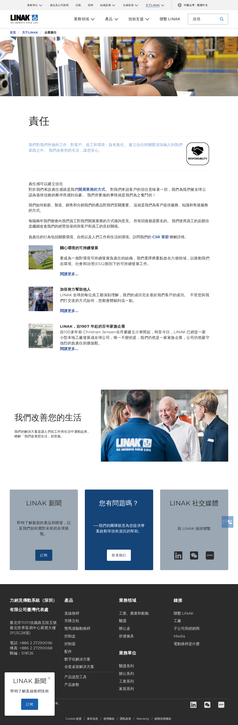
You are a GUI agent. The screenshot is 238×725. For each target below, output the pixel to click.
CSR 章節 (160, 237)
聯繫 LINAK (183, 613)
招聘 (90, 5)
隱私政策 (125, 718)
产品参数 (71, 684)
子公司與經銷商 (187, 628)
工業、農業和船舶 (134, 613)
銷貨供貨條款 (163, 718)
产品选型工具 (75, 677)
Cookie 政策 (74, 718)
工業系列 (126, 681)
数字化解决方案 (77, 659)
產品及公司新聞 (59, 5)
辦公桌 (124, 628)
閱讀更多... (69, 274)
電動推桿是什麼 (187, 644)
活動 (78, 5)
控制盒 (70, 636)
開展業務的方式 (91, 189)
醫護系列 (126, 666)
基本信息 (92, 718)
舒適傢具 (126, 636)
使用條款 (109, 718)
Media (179, 636)
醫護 (122, 621)
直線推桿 (71, 613)
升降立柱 (71, 621)
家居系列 (126, 689)
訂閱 (43, 555)
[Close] (49, 678)
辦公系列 (126, 673)
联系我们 (119, 555)
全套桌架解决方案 (79, 666)
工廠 (177, 621)
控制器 (70, 644)
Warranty (142, 718)
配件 (68, 651)
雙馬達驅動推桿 (77, 628)
